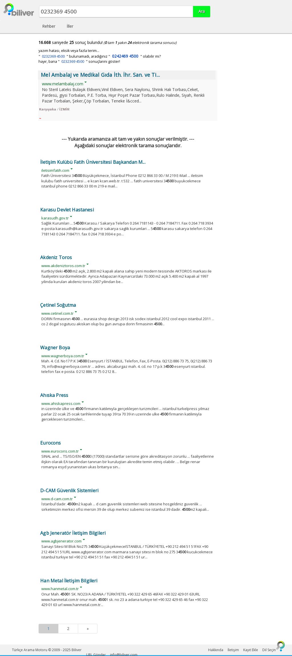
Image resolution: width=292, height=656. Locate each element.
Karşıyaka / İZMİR (54, 109)
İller (70, 26)
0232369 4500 (53, 56)
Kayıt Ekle (250, 649)
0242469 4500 (125, 56)
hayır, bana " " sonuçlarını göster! (79, 61)
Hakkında (215, 649)
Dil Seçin (269, 649)
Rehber (48, 26)
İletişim (233, 649)
